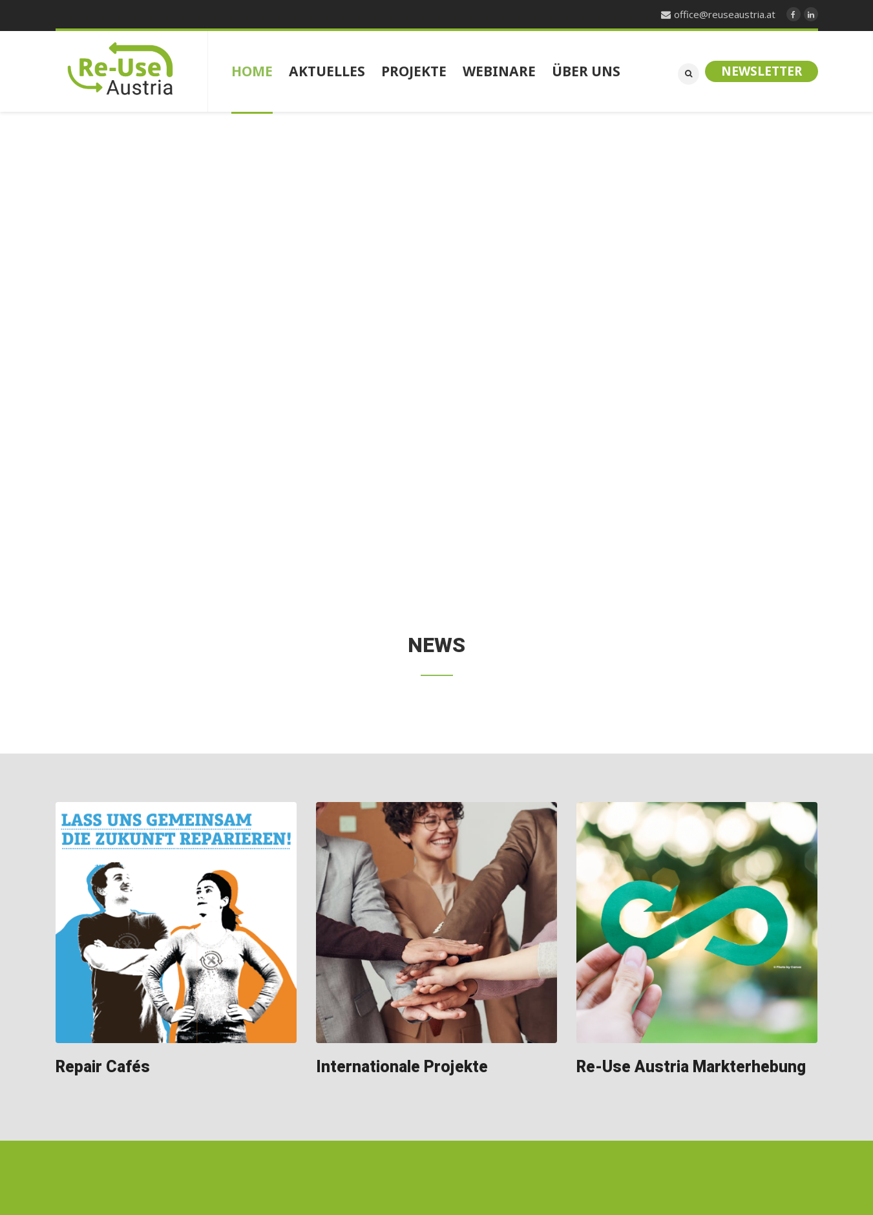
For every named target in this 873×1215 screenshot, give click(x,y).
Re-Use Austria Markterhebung (691, 1067)
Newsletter (761, 71)
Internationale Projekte (402, 1067)
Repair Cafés (103, 1067)
